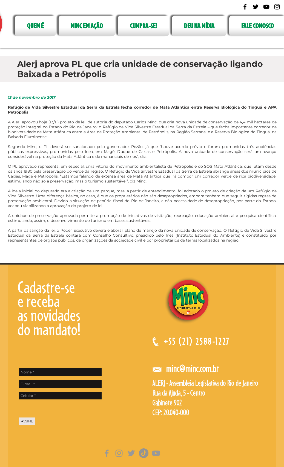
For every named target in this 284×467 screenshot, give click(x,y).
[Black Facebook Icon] (245, 6)
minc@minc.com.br (192, 368)
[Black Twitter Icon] (255, 6)
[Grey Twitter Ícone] (131, 453)
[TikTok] (143, 453)
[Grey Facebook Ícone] (106, 453)
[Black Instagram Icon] (277, 6)
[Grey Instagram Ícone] (119, 453)
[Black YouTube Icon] (266, 6)
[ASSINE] (27, 421)
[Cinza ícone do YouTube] (156, 453)
